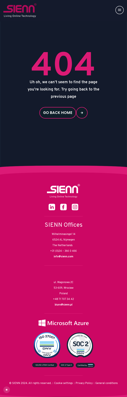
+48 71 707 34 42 (63, 299)
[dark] (6, 389)
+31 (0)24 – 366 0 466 (63, 251)
